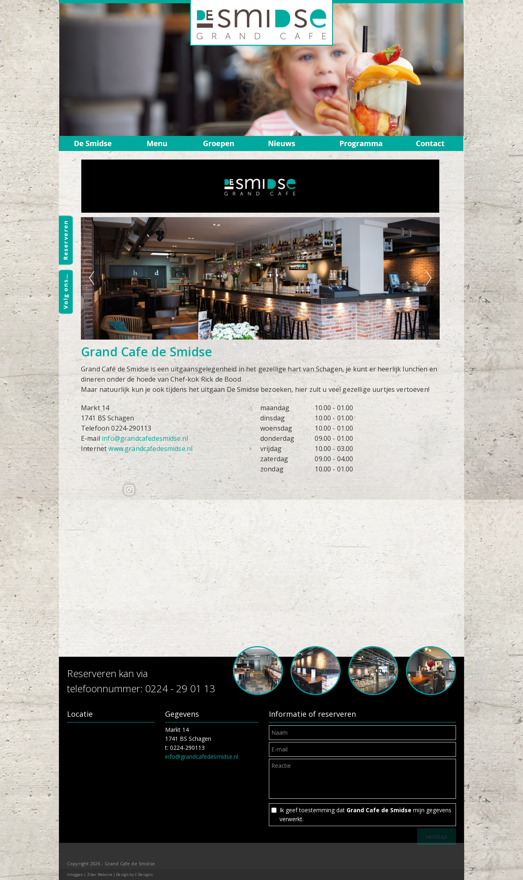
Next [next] (429, 278)
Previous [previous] (91, 278)
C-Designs (144, 874)
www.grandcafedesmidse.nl (150, 448)
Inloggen (75, 874)
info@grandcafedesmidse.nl (145, 438)
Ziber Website (99, 874)
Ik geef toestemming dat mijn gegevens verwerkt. (365, 814)
